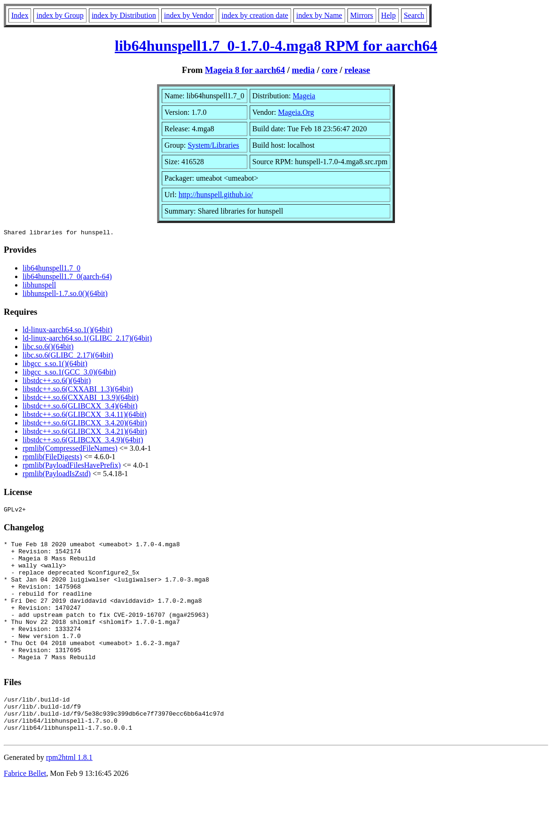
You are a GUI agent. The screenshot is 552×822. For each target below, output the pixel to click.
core (330, 70)
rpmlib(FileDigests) (52, 458)
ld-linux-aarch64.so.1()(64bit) (67, 331)
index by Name (319, 15)
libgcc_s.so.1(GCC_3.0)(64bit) (69, 373)
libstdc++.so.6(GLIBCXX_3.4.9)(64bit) (83, 441)
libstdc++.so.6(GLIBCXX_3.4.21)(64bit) (85, 433)
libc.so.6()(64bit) (48, 348)
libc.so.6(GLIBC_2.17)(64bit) (68, 356)
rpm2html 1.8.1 (69, 794)
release (357, 70)
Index (19, 15)
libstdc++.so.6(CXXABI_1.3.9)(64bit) (80, 399)
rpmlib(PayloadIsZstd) (57, 475)
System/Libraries (213, 145)
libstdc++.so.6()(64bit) (57, 382)
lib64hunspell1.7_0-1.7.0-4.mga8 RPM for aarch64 (276, 45)
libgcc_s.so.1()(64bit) (55, 365)
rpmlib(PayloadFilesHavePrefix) (72, 467)
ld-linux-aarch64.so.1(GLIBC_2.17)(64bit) (87, 339)
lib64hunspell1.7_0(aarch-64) (67, 278)
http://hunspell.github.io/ (216, 195)
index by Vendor (188, 15)
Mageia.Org (296, 112)
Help (388, 15)
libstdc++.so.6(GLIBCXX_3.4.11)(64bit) (85, 416)
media (303, 70)
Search (414, 15)
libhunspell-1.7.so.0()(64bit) (65, 295)
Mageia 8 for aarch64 (245, 70)
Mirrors (361, 15)
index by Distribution (124, 15)
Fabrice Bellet (25, 810)
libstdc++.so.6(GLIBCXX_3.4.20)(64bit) (85, 424)
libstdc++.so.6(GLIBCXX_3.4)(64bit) (80, 407)
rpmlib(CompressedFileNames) (70, 450)
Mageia (303, 96)
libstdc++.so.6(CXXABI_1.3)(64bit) (78, 390)
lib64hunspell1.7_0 (51, 269)
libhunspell (39, 286)
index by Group (59, 15)
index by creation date (254, 15)
